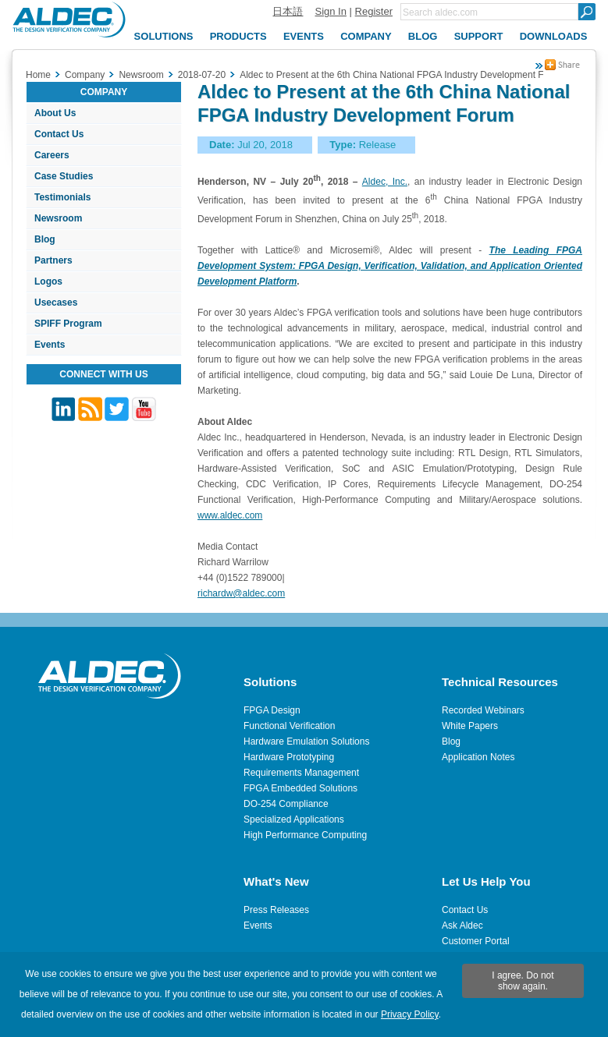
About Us (55, 113)
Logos (48, 281)
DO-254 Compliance (286, 803)
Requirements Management (301, 772)
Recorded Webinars (483, 710)
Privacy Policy (410, 1014)
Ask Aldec (462, 925)
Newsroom (58, 218)
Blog (44, 239)
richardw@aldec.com (241, 593)
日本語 (287, 11)
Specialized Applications (294, 819)
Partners (53, 260)
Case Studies (63, 176)
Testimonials (62, 197)
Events (49, 344)
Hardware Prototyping (289, 757)
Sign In (330, 11)
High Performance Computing (305, 835)
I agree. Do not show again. (522, 981)
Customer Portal (476, 941)
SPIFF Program (68, 323)
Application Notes (478, 757)
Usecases (55, 302)
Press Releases (276, 909)
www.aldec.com (229, 515)
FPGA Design (272, 710)
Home (38, 74)
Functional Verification (289, 725)
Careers (51, 155)
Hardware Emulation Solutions (306, 741)
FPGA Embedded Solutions (300, 788)
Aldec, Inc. (384, 181)
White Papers (470, 725)
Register (374, 11)
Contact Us (59, 134)
